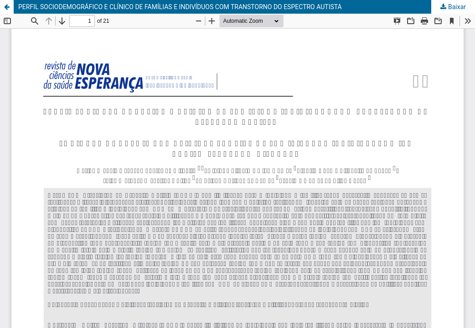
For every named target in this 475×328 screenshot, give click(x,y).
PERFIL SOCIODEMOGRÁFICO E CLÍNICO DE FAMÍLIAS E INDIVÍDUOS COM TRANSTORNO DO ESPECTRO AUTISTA (180, 6)
